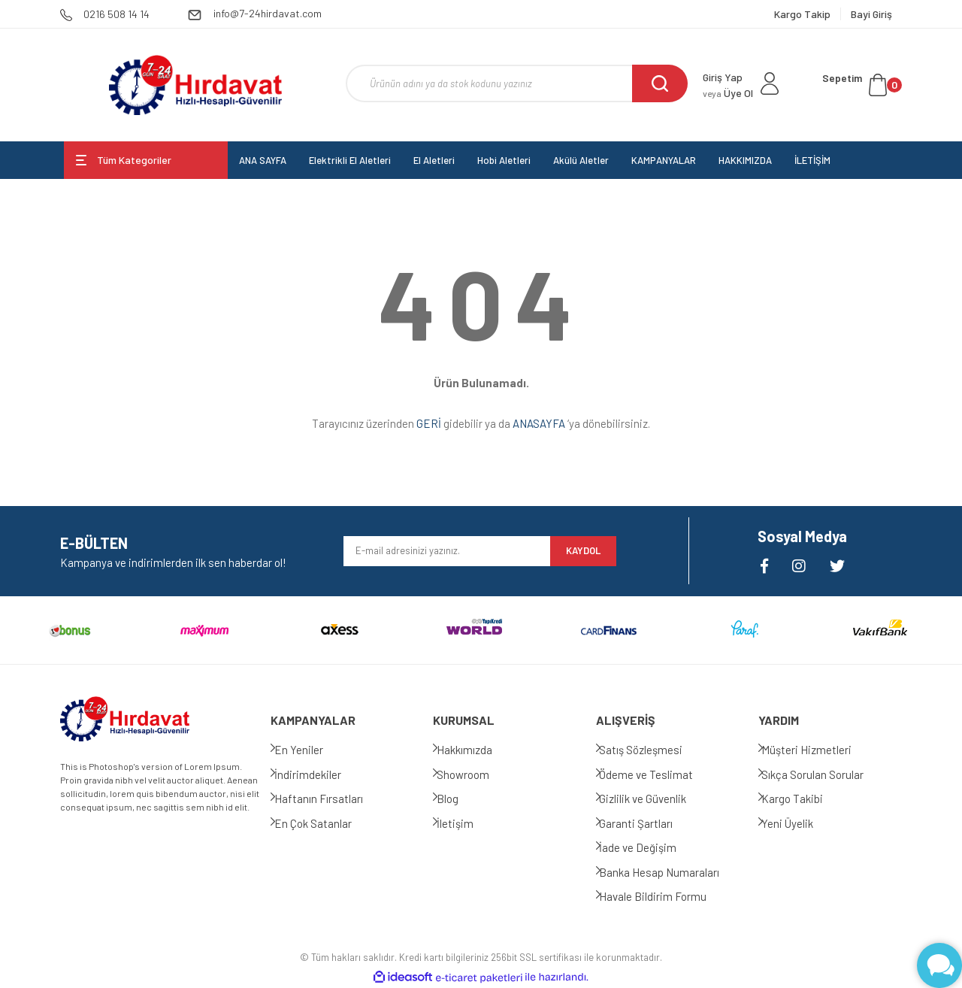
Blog (459, 798)
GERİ (428, 423)
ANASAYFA (539, 423)
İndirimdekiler (319, 774)
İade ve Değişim (649, 847)
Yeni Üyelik (799, 823)
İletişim (466, 823)
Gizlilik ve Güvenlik (654, 798)
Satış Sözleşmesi (652, 749)
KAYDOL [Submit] (583, 550)
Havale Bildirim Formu (664, 896)
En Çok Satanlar (324, 823)
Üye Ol (728, 92)
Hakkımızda (476, 749)
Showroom (474, 774)
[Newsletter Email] (446, 551)
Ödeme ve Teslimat (658, 774)
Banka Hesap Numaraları (671, 872)
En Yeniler (310, 749)
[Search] (517, 83)
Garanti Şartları (648, 823)
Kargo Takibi (804, 798)
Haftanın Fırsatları (330, 798)
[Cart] (862, 85)
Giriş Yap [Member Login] (723, 77)
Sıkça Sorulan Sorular (824, 774)
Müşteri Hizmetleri (818, 749)
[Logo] (195, 85)
